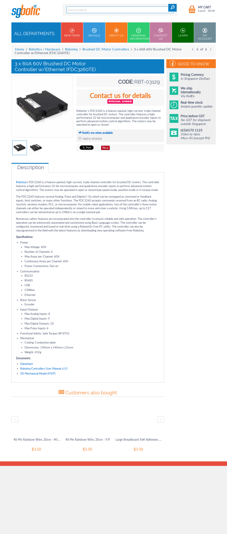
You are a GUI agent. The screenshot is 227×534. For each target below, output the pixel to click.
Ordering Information (139, 34)
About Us (116, 32)
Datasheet (26, 363)
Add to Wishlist (90, 138)
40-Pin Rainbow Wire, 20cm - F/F (87, 439)
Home (19, 49)
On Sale (94, 32)
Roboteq (71, 49)
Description (30, 167)
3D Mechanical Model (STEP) (37, 373)
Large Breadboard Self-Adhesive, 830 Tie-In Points (139, 439)
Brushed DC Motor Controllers (105, 49)
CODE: (126, 82)
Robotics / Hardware (44, 49)
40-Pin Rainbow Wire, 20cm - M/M (37, 439)
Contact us (160, 34)
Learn (182, 32)
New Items (72, 32)
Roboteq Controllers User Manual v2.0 (43, 368)
